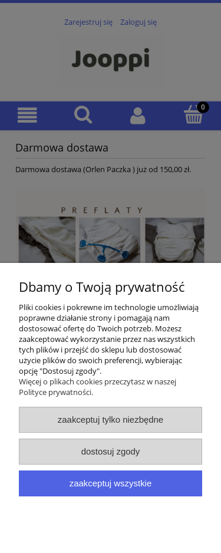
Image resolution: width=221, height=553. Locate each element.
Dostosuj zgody (110, 451)
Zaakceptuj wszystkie (110, 483)
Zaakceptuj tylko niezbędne (110, 419)
